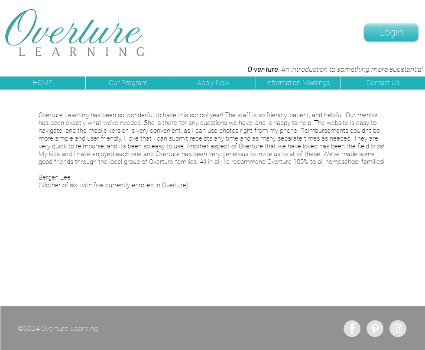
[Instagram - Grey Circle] (397, 328)
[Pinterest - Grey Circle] (375, 328)
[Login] (391, 32)
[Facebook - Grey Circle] (352, 328)
